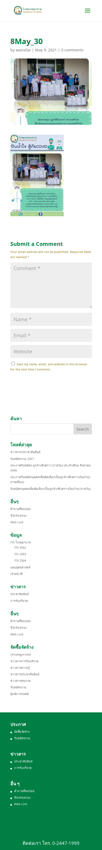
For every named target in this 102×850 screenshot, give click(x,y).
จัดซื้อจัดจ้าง (22, 732)
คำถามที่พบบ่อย (20, 509)
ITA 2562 (20, 547)
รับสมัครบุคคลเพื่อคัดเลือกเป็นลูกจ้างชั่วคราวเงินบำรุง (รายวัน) (50, 489)
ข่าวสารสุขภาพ (20, 681)
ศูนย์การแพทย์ (19, 694)
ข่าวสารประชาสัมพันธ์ (24, 674)
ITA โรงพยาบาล (20, 542)
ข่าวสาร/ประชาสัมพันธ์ (25, 452)
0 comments (72, 49)
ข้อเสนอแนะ (18, 515)
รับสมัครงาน (18, 687)
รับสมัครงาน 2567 (22, 459)
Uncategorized (20, 654)
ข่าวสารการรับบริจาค (24, 661)
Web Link (16, 522)
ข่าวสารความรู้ (20, 668)
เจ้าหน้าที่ (16, 574)
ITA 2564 (20, 560)
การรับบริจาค (19, 601)
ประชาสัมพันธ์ (19, 594)
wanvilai (23, 49)
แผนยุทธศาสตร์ (20, 567)
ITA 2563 (20, 554)
